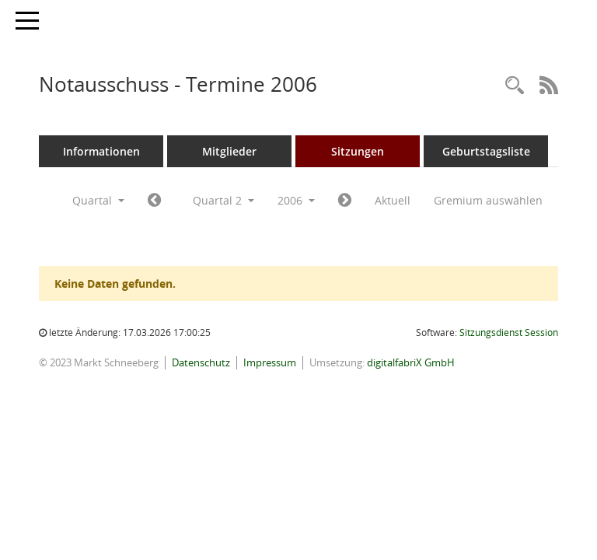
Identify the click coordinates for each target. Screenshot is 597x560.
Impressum (269, 362)
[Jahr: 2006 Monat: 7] (344, 201)
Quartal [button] (98, 200)
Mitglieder (229, 151)
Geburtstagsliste (486, 151)
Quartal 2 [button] (223, 200)
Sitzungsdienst (508, 332)
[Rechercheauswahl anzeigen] (515, 86)
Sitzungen (357, 151)
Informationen (101, 151)
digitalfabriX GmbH (411, 362)
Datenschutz (201, 362)
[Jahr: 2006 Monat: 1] (154, 201)
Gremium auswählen (488, 200)
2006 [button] (296, 200)
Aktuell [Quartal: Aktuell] (392, 200)
